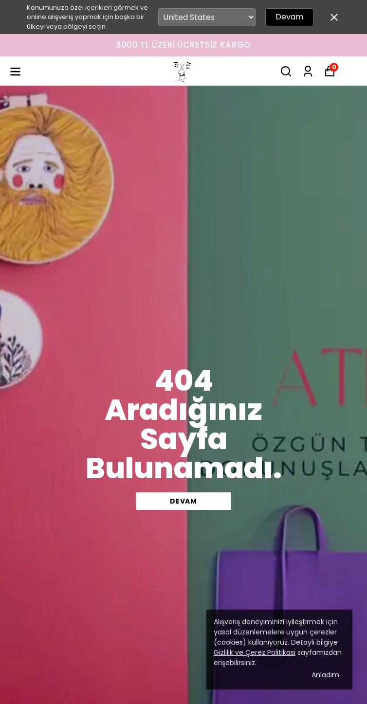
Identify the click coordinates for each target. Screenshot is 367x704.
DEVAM (183, 501)
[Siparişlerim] (308, 71)
